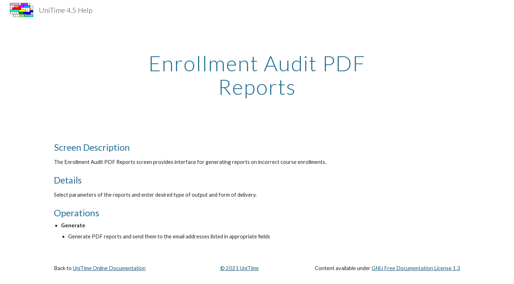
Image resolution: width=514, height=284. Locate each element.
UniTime (249, 268)
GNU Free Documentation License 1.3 (416, 268)
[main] (257, 74)
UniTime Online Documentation (109, 268)
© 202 (228, 268)
